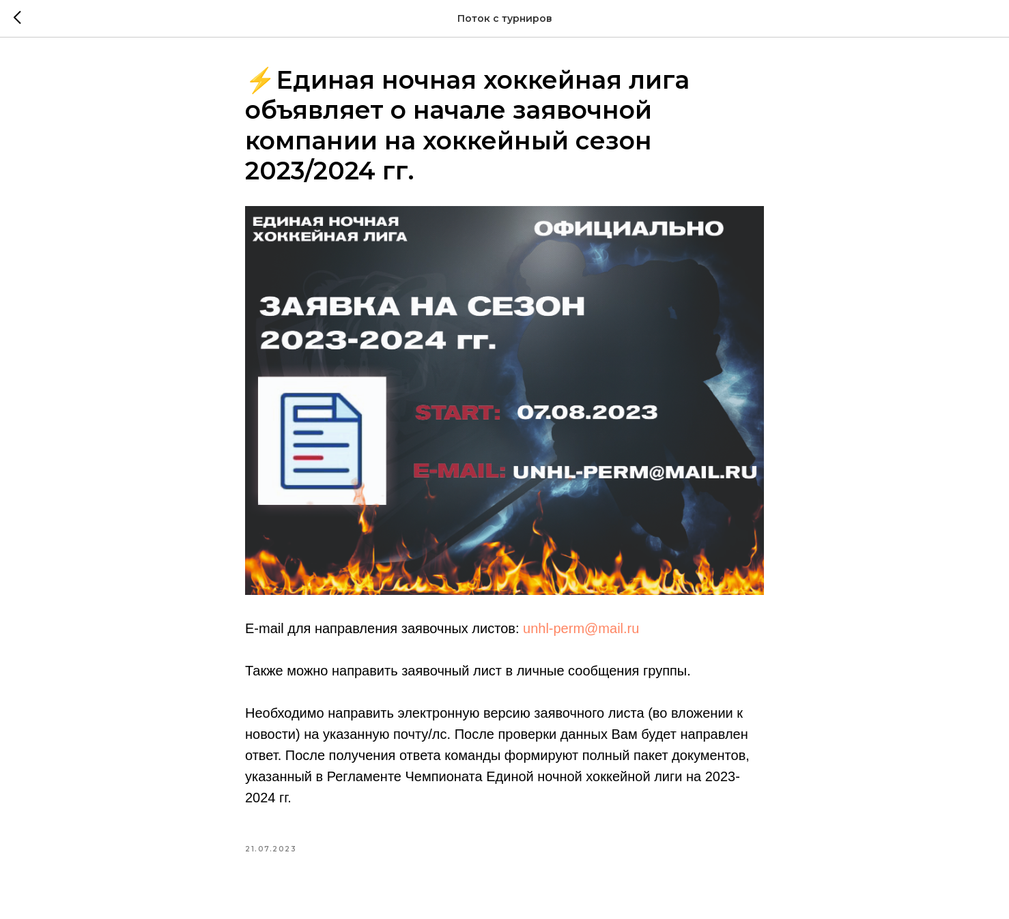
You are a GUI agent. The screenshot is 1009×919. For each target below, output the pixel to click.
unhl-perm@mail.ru (581, 628)
